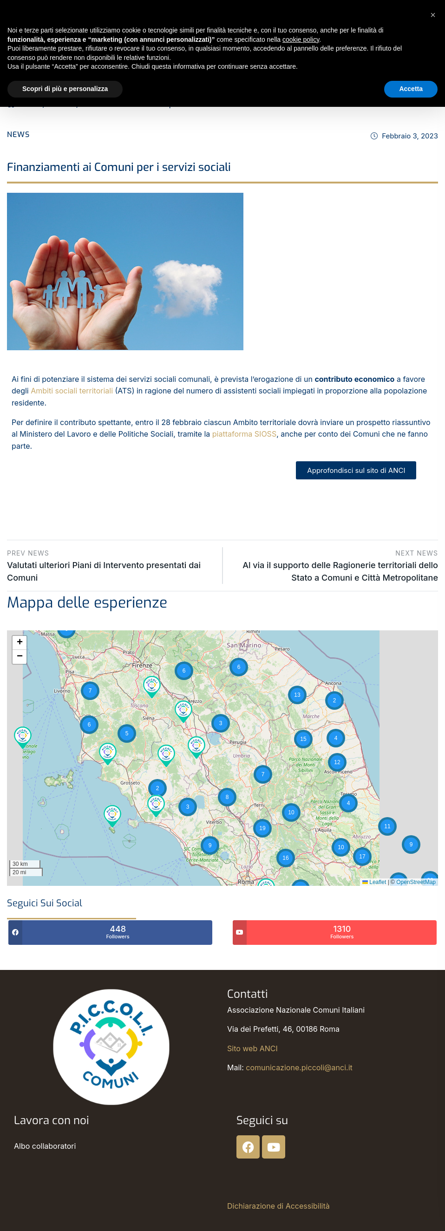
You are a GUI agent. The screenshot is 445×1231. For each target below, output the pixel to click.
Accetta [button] (411, 88)
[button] (22, 737)
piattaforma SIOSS (244, 434)
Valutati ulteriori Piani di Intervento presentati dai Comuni (111, 564)
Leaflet (374, 882)
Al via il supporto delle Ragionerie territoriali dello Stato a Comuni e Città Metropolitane (338, 564)
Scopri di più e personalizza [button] (65, 88)
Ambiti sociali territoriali (72, 390)
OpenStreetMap (416, 882)
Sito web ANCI (252, 1048)
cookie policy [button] (300, 39)
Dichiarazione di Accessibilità (278, 1206)
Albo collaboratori (45, 1146)
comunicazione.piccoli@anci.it (299, 1067)
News (18, 134)
